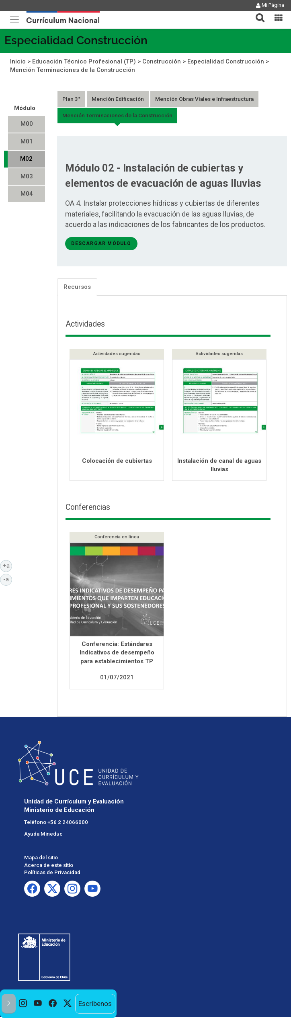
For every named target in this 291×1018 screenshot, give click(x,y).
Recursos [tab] (77, 286)
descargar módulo (101, 243)
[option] (23, 1004)
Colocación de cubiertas (117, 460)
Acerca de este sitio (48, 866)
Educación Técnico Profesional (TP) (84, 61)
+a (7, 565)
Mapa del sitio (41, 858)
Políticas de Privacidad (52, 873)
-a (7, 579)
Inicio (18, 61)
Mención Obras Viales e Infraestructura (204, 99)
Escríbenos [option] (95, 1004)
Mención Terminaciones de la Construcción (72, 70)
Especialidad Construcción (76, 40)
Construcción (161, 61)
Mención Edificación (118, 99)
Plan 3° (71, 99)
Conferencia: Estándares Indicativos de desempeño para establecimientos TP (117, 653)
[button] (257, 13)
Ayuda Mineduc (43, 835)
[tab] (257, 13)
